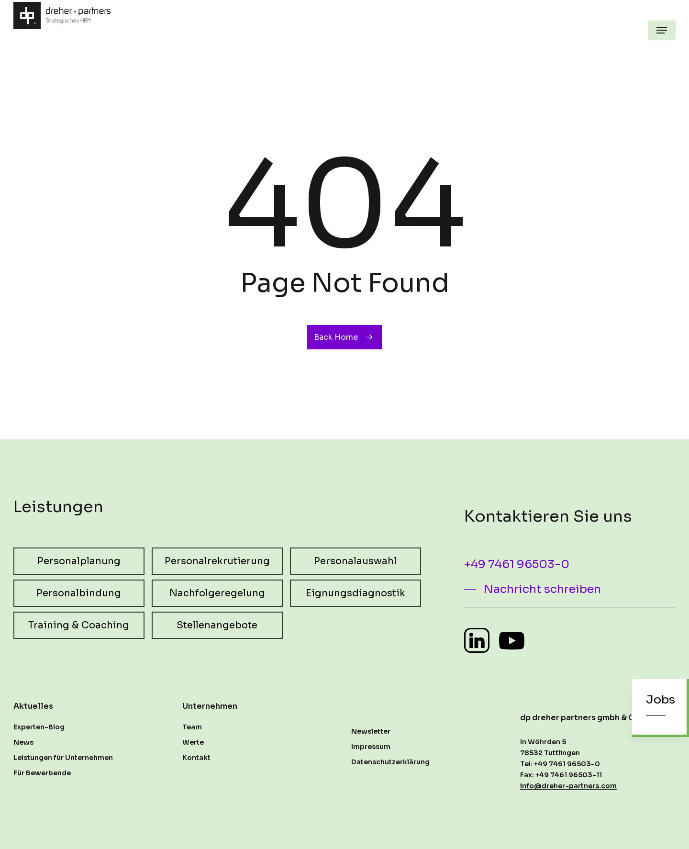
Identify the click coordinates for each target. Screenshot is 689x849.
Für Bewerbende (42, 773)
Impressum (370, 746)
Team (192, 727)
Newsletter (370, 731)
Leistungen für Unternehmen (63, 757)
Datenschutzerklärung (390, 762)
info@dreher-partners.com (568, 786)
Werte (193, 742)
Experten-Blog (39, 727)
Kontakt (196, 757)
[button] (662, 30)
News (23, 742)
